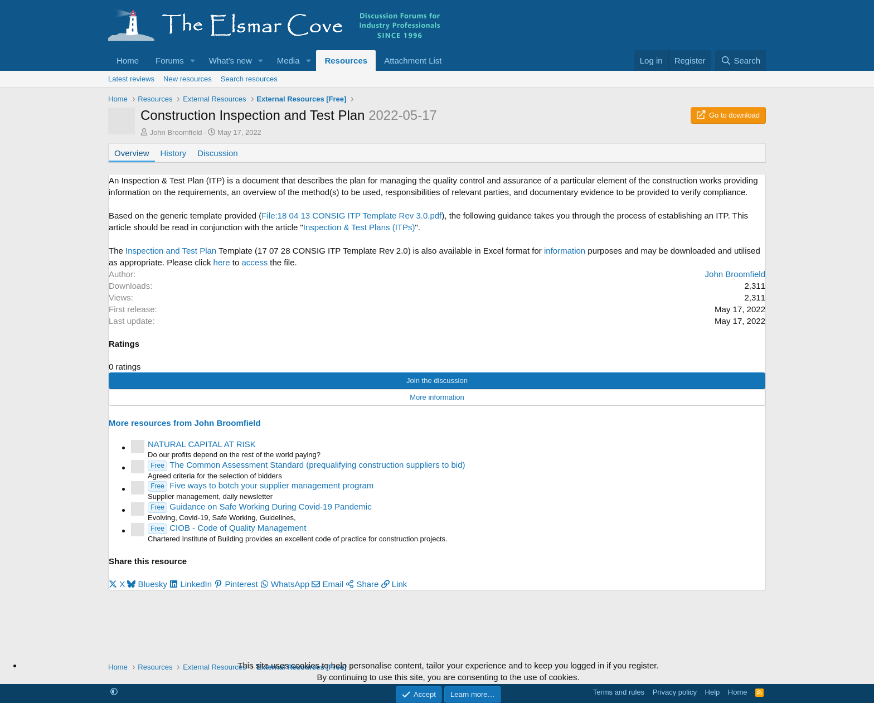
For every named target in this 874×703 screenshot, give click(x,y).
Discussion (217, 153)
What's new (230, 60)
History (174, 153)
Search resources (249, 79)
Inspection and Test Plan (170, 250)
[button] (193, 60)
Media (288, 60)
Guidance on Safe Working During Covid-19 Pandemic (260, 506)
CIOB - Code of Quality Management (227, 527)
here (221, 262)
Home (127, 60)
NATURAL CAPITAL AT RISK (202, 444)
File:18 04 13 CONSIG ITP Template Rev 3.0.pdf (351, 215)
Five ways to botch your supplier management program (260, 485)
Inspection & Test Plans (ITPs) (359, 227)
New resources (187, 79)
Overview (131, 153)
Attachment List (412, 60)
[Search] (740, 60)
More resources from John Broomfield (185, 423)
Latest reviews (131, 79)
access (255, 262)
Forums (170, 60)
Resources (345, 60)
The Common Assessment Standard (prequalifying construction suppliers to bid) (306, 464)
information (564, 250)
